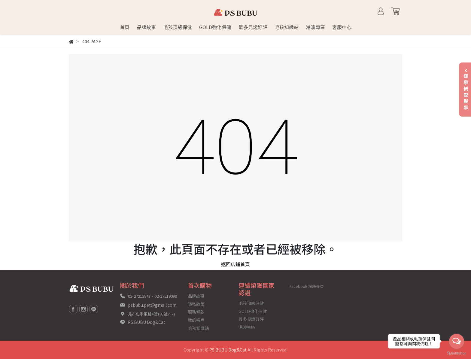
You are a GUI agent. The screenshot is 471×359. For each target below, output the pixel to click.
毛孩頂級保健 (251, 303)
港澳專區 (247, 327)
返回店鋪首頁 (235, 264)
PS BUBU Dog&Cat (146, 322)
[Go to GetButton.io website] (456, 353)
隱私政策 (196, 304)
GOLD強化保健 (253, 311)
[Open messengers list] (456, 341)
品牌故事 (196, 296)
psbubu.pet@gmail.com (152, 305)
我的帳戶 (196, 320)
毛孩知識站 (198, 328)
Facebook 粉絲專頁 (307, 286)
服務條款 (196, 312)
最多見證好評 (251, 319)
